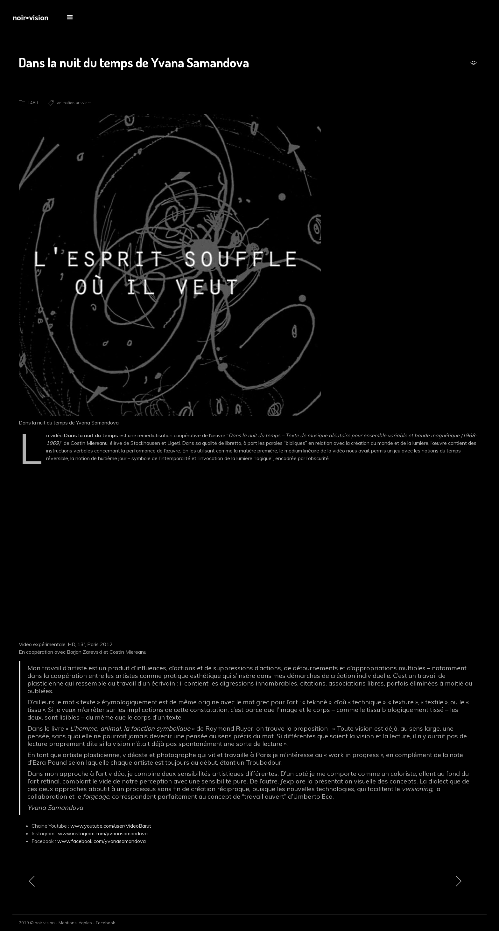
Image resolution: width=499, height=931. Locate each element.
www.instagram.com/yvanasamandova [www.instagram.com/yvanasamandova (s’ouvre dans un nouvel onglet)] (103, 833)
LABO (33, 102)
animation (65, 102)
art (78, 102)
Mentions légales (75, 922)
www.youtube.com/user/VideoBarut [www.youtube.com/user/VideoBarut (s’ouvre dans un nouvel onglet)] (110, 826)
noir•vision (30, 18)
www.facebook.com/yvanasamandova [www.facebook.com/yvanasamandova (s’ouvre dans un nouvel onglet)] (101, 841)
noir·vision (45, 922)
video (87, 102)
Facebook (105, 922)
